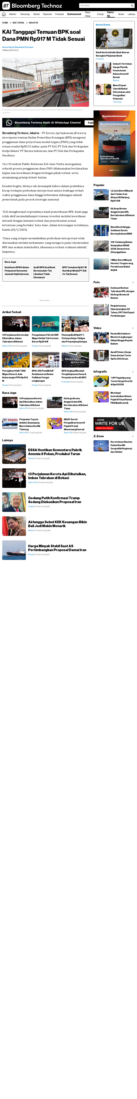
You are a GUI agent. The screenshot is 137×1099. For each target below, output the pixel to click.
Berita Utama (103, 25)
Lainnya (131, 14)
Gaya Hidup (87, 14)
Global (36, 14)
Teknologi (25, 14)
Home (5, 23)
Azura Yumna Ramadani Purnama (17, 47)
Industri (33, 23)
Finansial (59, 14)
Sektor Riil (110, 14)
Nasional (47, 14)
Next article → (46, 300)
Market (12, 14)
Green (121, 14)
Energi (100, 14)
